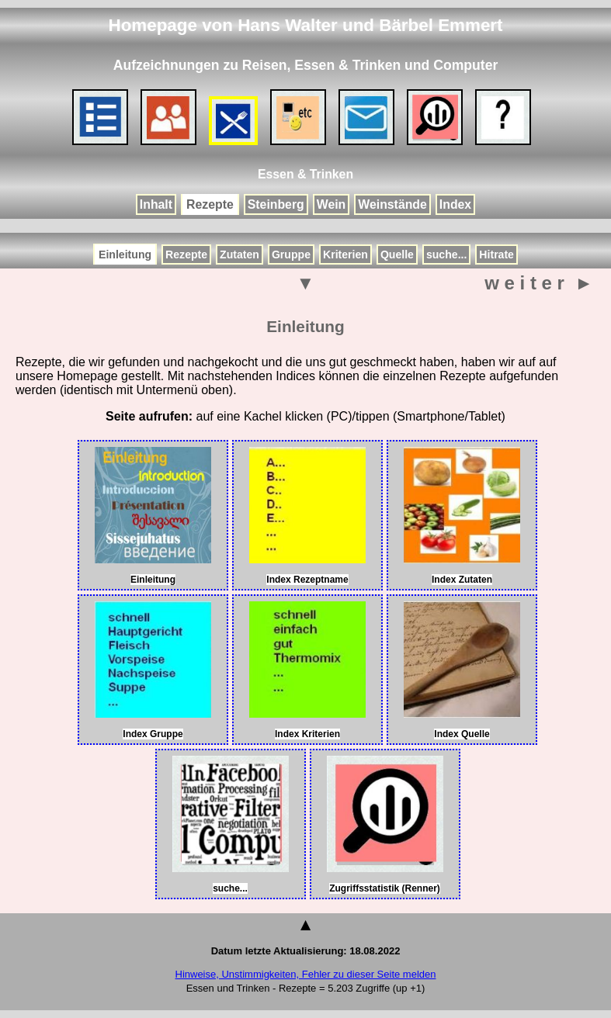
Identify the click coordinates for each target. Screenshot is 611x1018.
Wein (331, 204)
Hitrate (496, 254)
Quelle (397, 254)
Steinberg (276, 204)
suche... (446, 254)
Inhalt (156, 204)
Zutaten (239, 254)
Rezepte (210, 204)
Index (455, 204)
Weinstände (392, 204)
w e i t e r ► (538, 282)
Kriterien (345, 254)
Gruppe (291, 254)
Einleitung (125, 254)
